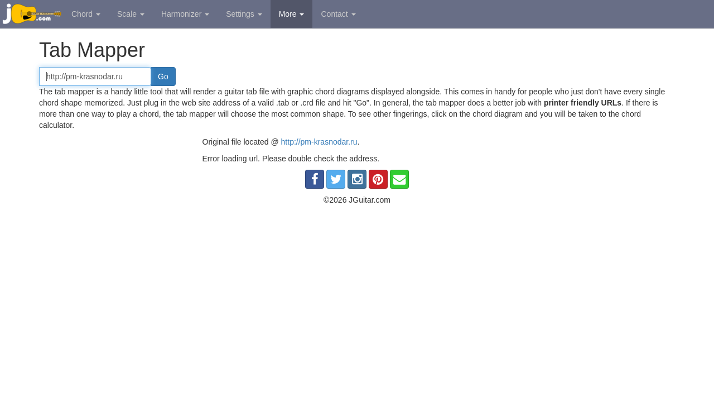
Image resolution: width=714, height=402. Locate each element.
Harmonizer (185, 13)
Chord (85, 13)
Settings (244, 13)
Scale (130, 13)
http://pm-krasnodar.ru (319, 141)
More (292, 13)
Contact (338, 13)
